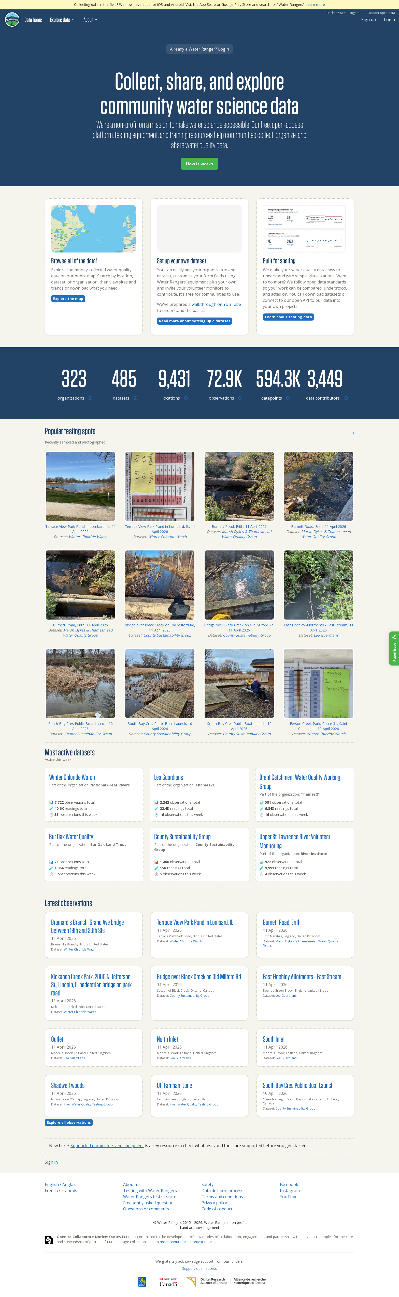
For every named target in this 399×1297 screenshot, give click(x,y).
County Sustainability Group (167, 635)
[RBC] (142, 1282)
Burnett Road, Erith (282, 922)
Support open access (199, 1268)
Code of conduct (217, 1209)
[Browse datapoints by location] (275, 377)
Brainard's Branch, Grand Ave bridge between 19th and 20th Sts (87, 926)
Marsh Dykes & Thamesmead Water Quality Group (247, 534)
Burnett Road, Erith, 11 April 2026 (239, 526)
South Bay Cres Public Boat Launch (298, 1085)
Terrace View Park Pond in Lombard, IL (195, 922)
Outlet (57, 1038)
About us (131, 1184)
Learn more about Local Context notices (182, 1241)
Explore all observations (69, 1122)
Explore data (62, 19)
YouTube (288, 1196)
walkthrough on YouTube (216, 304)
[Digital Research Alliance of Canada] (226, 1282)
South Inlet (274, 1038)
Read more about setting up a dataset (194, 321)
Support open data (381, 13)
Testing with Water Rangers (150, 1190)
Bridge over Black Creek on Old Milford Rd (199, 976)
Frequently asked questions (149, 1203)
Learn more (315, 4)
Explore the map (68, 298)
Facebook (289, 1184)
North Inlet (167, 1038)
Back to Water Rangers (343, 13)
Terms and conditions (222, 1196)
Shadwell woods (68, 1085)
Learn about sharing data (288, 316)
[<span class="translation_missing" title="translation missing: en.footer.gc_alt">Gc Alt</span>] (168, 1282)
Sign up (368, 19)
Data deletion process (222, 1190)
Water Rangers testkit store (149, 1196)
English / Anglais (60, 1184)
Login (389, 19)
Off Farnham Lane (174, 1085)
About (90, 19)
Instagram (290, 1190)
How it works (199, 164)
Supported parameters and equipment (107, 1145)
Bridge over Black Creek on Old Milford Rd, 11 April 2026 (160, 627)
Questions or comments (146, 1209)
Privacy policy (214, 1203)
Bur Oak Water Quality (71, 836)
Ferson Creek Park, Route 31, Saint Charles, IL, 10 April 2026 (318, 726)
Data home (33, 19)
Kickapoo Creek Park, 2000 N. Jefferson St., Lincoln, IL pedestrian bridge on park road (91, 984)
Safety (207, 1184)
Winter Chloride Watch (88, 536)
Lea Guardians (326, 635)
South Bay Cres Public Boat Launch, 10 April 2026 (80, 726)
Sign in (51, 1162)
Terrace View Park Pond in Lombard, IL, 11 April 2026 (80, 529)
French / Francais (61, 1190)
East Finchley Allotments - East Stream (302, 976)
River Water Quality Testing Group (88, 1104)
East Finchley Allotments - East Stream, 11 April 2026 (318, 627)
